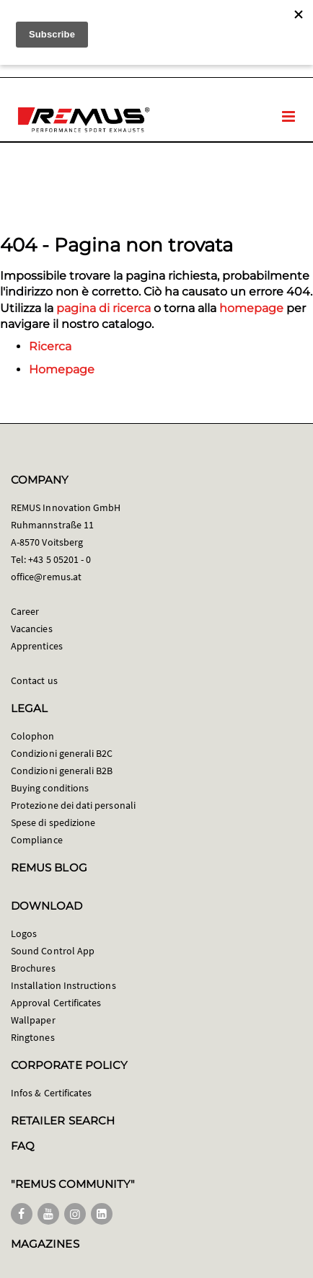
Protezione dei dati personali (73, 805)
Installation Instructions (63, 985)
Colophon (33, 735)
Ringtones (33, 1037)
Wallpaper (33, 1019)
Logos (24, 933)
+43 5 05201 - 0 (59, 559)
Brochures (33, 968)
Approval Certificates (56, 1002)
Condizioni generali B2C (62, 753)
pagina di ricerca (103, 308)
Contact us (34, 680)
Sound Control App (52, 950)
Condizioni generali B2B (62, 770)
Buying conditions (50, 787)
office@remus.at (46, 576)
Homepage (61, 369)
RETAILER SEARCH (63, 1120)
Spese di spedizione (53, 822)
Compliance (37, 839)
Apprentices (37, 645)
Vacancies (32, 628)
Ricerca (50, 346)
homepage (251, 308)
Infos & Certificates (51, 1092)
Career (25, 611)
